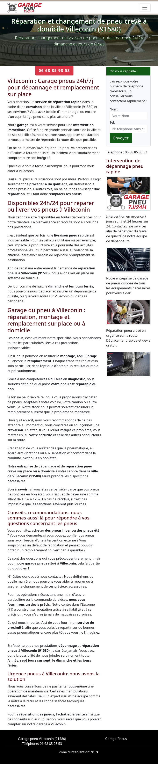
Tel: (112, 122)
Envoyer (121, 138)
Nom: (114, 109)
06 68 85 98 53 (54, 70)
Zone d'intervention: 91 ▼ (79, 752)
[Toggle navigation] (145, 7)
